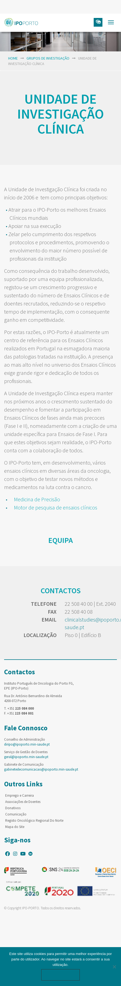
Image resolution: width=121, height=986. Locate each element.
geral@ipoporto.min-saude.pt (26, 757)
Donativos (12, 808)
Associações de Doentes (22, 801)
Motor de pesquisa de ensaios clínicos (55, 507)
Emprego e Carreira (19, 795)
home (13, 58)
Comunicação (15, 814)
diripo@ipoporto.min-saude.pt (27, 744)
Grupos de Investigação (47, 58)
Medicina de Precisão (37, 499)
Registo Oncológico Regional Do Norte (34, 820)
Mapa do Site (14, 826)
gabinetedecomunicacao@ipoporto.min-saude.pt (41, 769)
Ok (60, 975)
